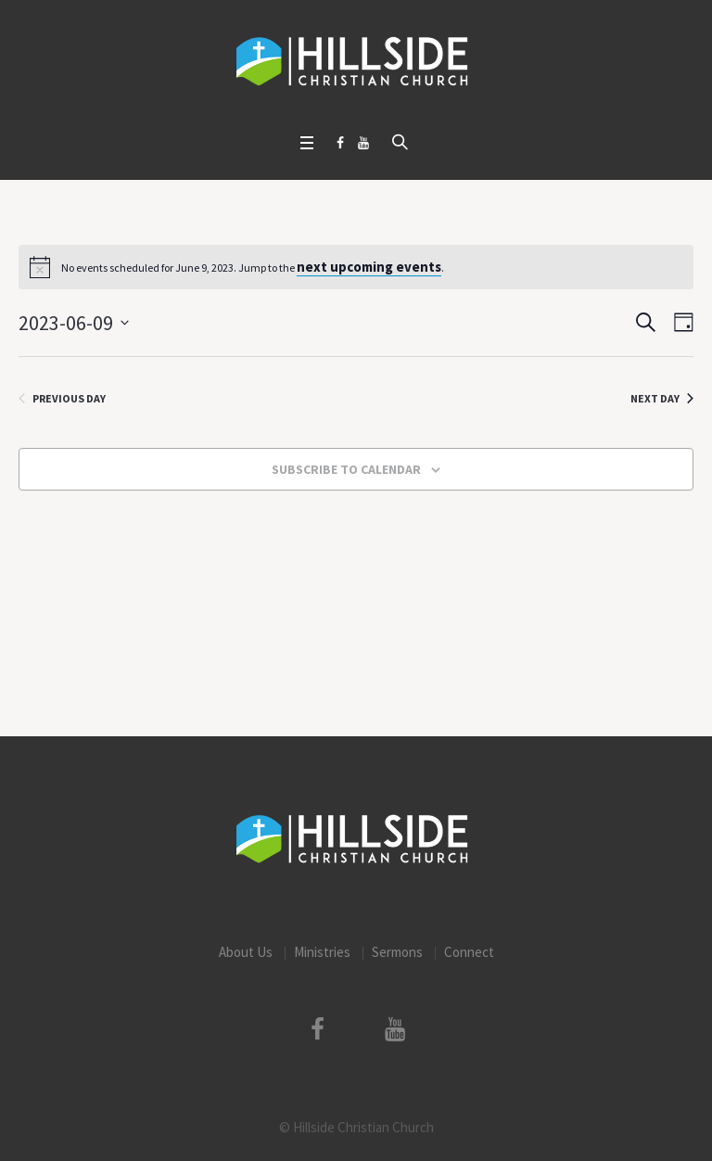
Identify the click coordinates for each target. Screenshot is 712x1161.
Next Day (661, 398)
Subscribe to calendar (346, 469)
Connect (469, 952)
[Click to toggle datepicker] (74, 322)
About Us (246, 952)
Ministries (322, 952)
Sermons (397, 952)
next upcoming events (369, 266)
